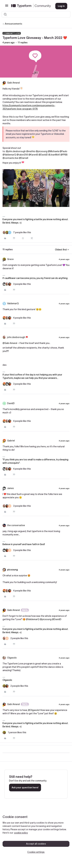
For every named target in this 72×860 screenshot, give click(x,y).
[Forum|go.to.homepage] (30, 6)
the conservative (16, 525)
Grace (10, 259)
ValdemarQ (13, 303)
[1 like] (14, 732)
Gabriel (11, 440)
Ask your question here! (25, 787)
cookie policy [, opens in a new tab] (21, 832)
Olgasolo (12, 657)
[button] (7, 6)
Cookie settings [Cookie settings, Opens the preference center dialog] (36, 852)
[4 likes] (17, 318)
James (10, 488)
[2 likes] (15, 638)
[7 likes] (17, 232)
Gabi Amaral (13, 82)
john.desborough (16, 337)
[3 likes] (17, 284)
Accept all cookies (36, 843)
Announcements (13, 23)
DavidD (11, 403)
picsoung (12, 569)
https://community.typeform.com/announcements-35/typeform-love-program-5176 (29, 107)
